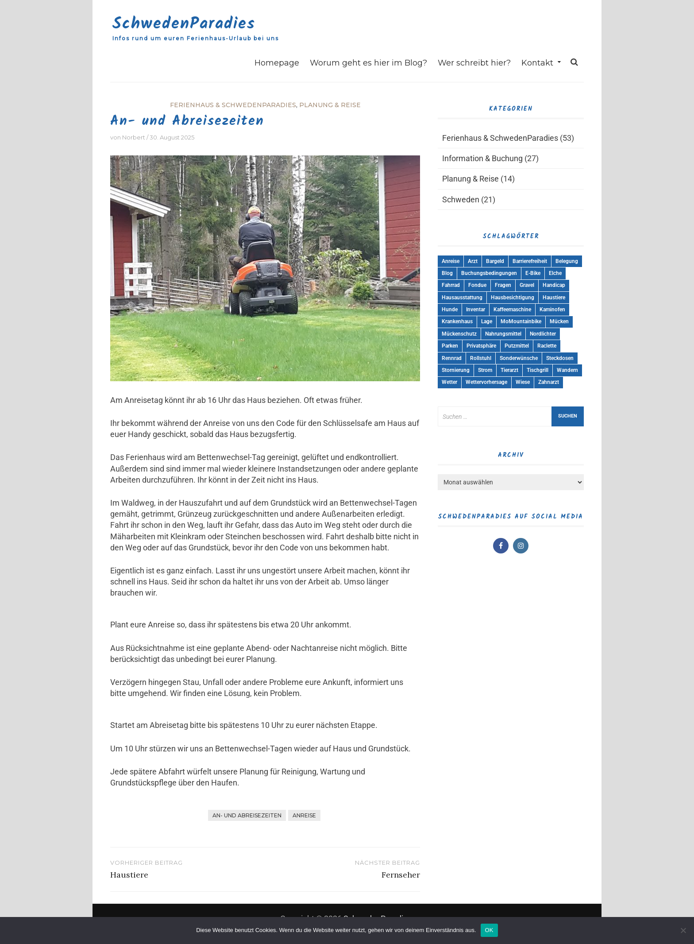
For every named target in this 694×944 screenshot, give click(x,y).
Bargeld (495, 261)
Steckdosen (560, 358)
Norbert (133, 137)
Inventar (475, 309)
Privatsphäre (481, 346)
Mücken (559, 321)
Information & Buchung (482, 158)
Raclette (546, 346)
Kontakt (537, 63)
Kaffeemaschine (512, 309)
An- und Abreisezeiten (246, 815)
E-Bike (532, 273)
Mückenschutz (459, 334)
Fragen (503, 285)
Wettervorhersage (486, 382)
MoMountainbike (521, 321)
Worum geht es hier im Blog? (368, 63)
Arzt (473, 261)
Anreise (304, 815)
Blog (447, 273)
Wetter (449, 382)
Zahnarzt (548, 382)
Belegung (566, 261)
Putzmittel (517, 346)
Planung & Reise (330, 105)
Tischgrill (537, 370)
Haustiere (554, 297)
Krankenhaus (457, 321)
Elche (555, 273)
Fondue (477, 285)
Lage (486, 321)
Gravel (527, 285)
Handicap (554, 285)
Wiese (523, 382)
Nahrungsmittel (503, 334)
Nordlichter (543, 334)
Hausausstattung (462, 297)
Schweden (460, 199)
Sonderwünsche (519, 358)
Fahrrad (451, 285)
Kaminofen (552, 309)
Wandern (567, 370)
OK (489, 930)
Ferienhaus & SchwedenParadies (233, 105)
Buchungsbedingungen (489, 273)
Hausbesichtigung (512, 297)
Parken (450, 346)
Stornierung (456, 370)
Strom (485, 370)
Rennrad (452, 358)
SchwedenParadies (183, 24)
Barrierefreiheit (530, 261)
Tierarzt (509, 370)
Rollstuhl (480, 358)
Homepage (276, 63)
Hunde (450, 309)
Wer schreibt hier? (474, 63)
